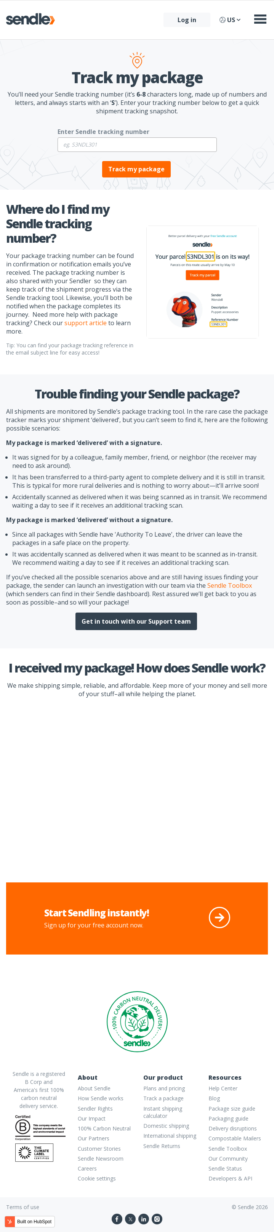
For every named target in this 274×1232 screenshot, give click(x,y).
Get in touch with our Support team (136, 621)
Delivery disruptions (232, 1128)
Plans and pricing (164, 1088)
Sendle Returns (161, 1146)
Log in (187, 20)
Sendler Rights (95, 1108)
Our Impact (92, 1118)
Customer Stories (99, 1148)
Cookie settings (97, 1178)
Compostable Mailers (234, 1138)
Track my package (136, 169)
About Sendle (94, 1088)
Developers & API (230, 1178)
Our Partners (93, 1138)
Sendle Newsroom (100, 1158)
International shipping (169, 1135)
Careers (87, 1168)
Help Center (222, 1088)
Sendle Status (225, 1168)
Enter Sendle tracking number (103, 131)
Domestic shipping (166, 1125)
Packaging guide (228, 1118)
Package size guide (231, 1108)
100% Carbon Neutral (104, 1128)
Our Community (228, 1158)
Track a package (163, 1098)
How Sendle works (100, 1098)
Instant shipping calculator (162, 1112)
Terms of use (22, 1207)
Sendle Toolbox (227, 1148)
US (230, 20)
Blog (214, 1098)
